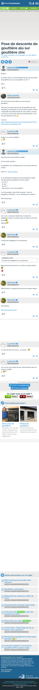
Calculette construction (8, 683)
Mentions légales (29, 681)
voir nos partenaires (5, 671)
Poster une (19, 388)
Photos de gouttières (24, 425)
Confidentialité (17, 684)
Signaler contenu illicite (17, 681)
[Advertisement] (19, 330)
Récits (14, 8)
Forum (4, 8)
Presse (21, 683)
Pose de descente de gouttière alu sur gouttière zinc (19, 48)
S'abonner (32, 62)
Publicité (34, 683)
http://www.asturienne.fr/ (9, 310)
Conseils (34, 8)
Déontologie (27, 683)
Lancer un (19, 385)
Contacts (7, 681)
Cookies (24, 684)
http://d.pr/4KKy (13, 172)
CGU (17, 683)
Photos (22, 8)
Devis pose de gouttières (8, 425)
